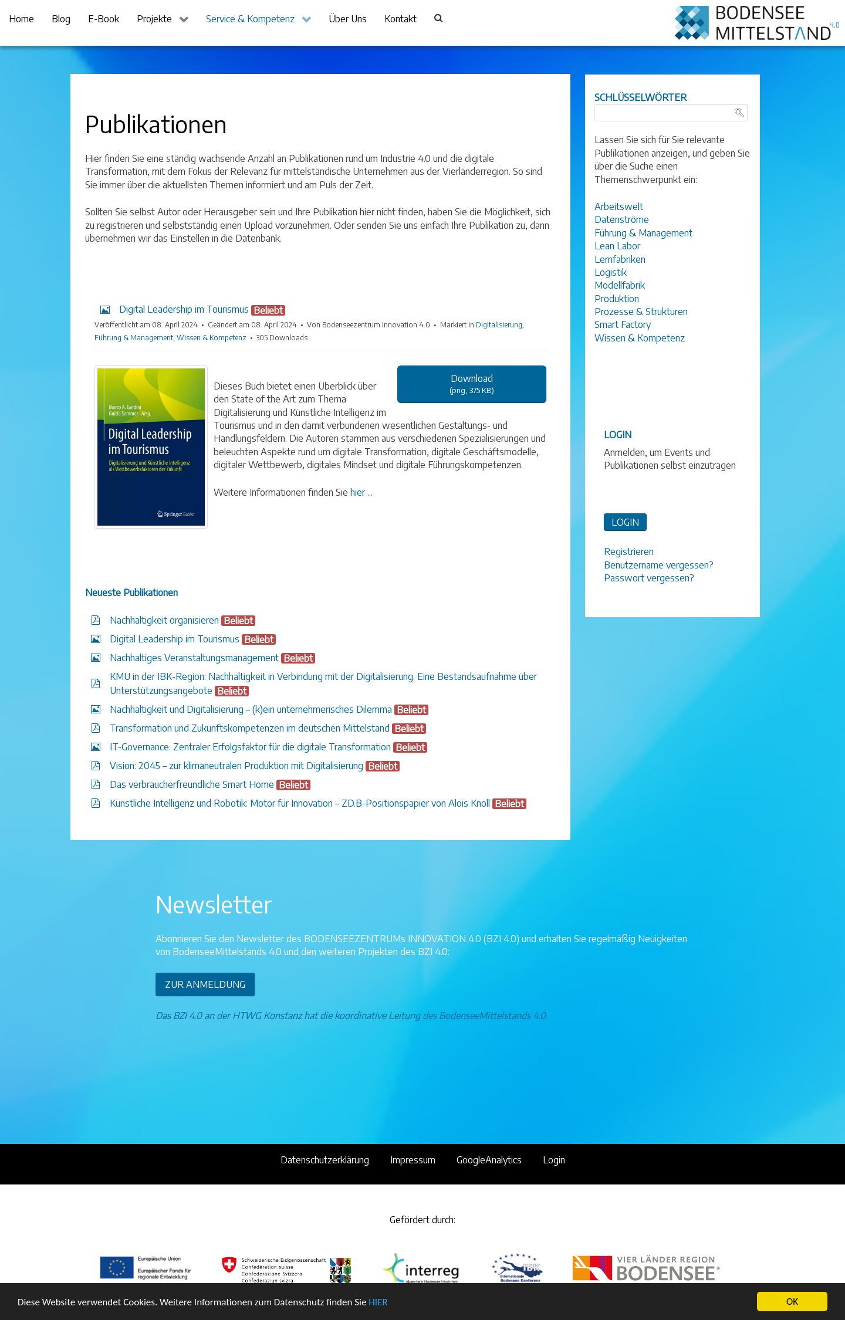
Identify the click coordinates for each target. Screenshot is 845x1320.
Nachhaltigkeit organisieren (164, 620)
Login (554, 1160)
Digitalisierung (499, 324)
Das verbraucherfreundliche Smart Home (192, 784)
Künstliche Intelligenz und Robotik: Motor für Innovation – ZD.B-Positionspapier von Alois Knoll (300, 803)
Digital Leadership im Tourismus (174, 639)
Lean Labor (617, 246)
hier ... (361, 492)
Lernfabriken (619, 259)
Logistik (610, 272)
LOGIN (625, 522)
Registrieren (629, 551)
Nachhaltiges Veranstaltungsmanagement (194, 658)
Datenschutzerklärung (324, 1160)
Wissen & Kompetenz (211, 337)
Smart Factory (622, 324)
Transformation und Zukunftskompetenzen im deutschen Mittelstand (250, 728)
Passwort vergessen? (649, 578)
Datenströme (621, 219)
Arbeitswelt (618, 206)
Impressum (412, 1160)
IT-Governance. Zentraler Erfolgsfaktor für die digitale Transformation (250, 747)
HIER (378, 1303)
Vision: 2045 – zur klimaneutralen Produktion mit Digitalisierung (236, 765)
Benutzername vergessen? (659, 565)
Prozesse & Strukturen (641, 311)
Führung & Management (133, 337)
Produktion (616, 298)
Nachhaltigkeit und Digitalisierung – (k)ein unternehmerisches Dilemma (251, 709)
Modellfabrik (619, 285)
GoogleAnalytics (489, 1160)
